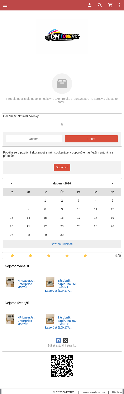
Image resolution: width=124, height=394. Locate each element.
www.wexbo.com (94, 392)
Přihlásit (117, 392)
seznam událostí (62, 244)
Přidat (91, 139)
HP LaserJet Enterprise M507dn (26, 284)
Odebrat (34, 139)
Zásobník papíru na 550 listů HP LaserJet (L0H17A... (60, 285)
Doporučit (62, 167)
